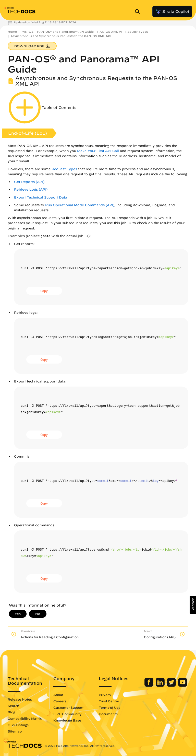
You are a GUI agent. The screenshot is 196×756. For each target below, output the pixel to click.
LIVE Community (67, 714)
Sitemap (15, 731)
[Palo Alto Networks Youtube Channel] (182, 685)
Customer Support (68, 707)
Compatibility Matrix (25, 718)
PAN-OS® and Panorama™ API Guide (65, 31)
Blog (11, 712)
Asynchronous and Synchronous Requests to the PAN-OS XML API (60, 36)
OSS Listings (18, 725)
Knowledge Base (67, 720)
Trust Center (109, 701)
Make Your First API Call (98, 151)
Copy (44, 291)
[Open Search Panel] (139, 11)
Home (12, 31)
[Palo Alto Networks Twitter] (172, 685)
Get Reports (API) (29, 182)
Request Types (64, 169)
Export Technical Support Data (40, 197)
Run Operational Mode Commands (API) (79, 205)
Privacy (105, 694)
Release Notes (20, 699)
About (58, 694)
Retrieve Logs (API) (30, 189)
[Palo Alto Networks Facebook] (149, 685)
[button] (193, 605)
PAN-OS (26, 31)
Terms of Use (109, 707)
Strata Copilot (172, 11)
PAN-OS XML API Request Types (122, 31)
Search (13, 705)
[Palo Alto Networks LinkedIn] (161, 685)
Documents (108, 714)
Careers (59, 701)
